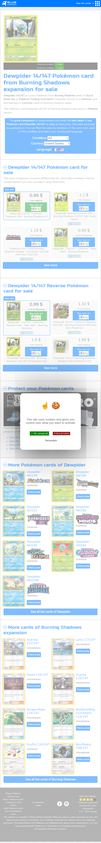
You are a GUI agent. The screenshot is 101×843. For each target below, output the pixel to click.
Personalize (51, 440)
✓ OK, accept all (39, 433)
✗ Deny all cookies (61, 433)
